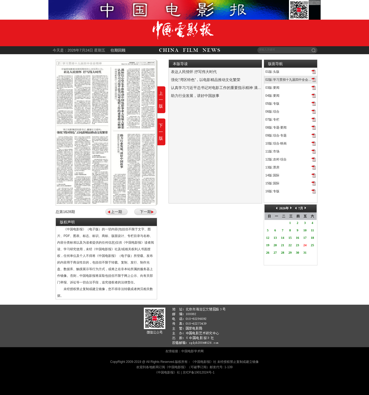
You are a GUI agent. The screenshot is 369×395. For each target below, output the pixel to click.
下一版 (161, 132)
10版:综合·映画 (276, 143)
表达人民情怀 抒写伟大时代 (194, 72)
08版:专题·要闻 (276, 127)
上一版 (161, 99)
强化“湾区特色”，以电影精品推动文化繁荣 (205, 80)
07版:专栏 (272, 119)
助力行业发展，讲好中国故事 (195, 96)
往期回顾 (118, 50)
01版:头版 (272, 72)
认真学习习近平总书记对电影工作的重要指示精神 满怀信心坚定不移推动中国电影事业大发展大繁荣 (253, 88)
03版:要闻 (272, 88)
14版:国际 (272, 175)
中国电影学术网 (192, 351)
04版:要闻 (272, 95)
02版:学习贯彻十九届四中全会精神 (290, 80)
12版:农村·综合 (276, 159)
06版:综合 (272, 111)
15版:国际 (272, 183)
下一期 (145, 212)
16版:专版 (272, 191)
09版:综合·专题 (276, 135)
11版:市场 (272, 151)
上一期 (116, 212)
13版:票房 (272, 167)
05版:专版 (272, 103)
